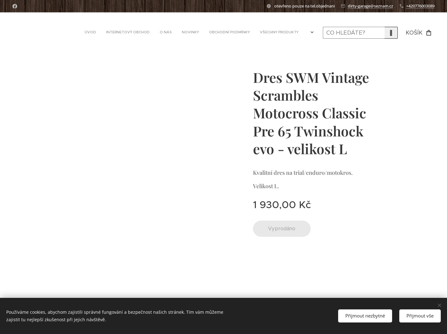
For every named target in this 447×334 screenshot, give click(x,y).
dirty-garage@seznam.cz (370, 6)
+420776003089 (420, 6)
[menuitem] (243, 33)
